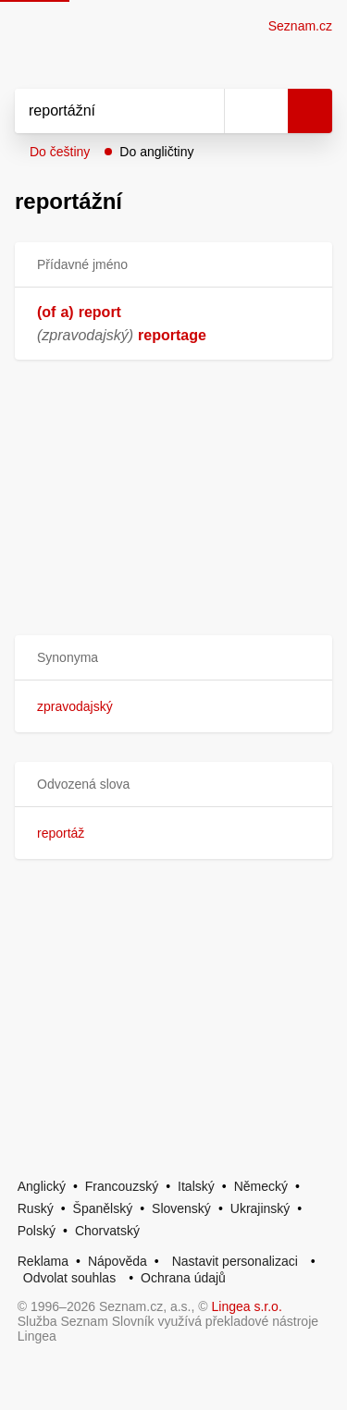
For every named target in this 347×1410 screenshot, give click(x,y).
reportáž (60, 833)
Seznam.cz (300, 25)
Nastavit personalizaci (235, 1261)
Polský (37, 1230)
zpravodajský (75, 706)
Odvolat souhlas (69, 1277)
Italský (196, 1186)
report (100, 312)
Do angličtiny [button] (156, 151)
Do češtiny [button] (60, 151)
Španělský (103, 1208)
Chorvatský (107, 1230)
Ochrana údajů (183, 1277)
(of (46, 312)
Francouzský (121, 1186)
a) (66, 312)
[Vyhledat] (99, 111)
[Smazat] (203, 111)
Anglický (42, 1186)
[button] (173, 657)
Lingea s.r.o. (247, 1306)
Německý (261, 1186)
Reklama (43, 1261)
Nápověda (117, 1261)
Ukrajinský (260, 1208)
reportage (172, 335)
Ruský (36, 1208)
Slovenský (181, 1208)
